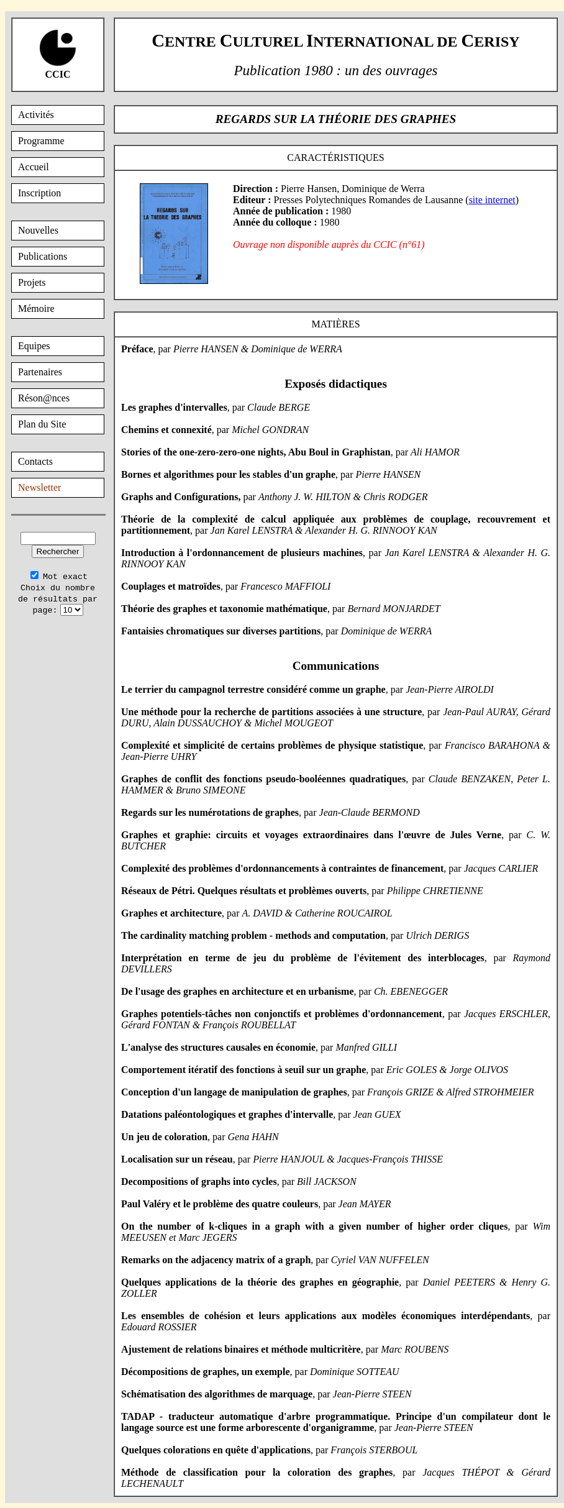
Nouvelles (38, 230)
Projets (31, 282)
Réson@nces (44, 398)
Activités (36, 114)
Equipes (34, 345)
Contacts (35, 461)
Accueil (33, 167)
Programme (41, 140)
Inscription (39, 193)
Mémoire (36, 308)
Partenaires (40, 372)
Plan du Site (42, 424)
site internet (492, 199)
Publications (42, 256)
